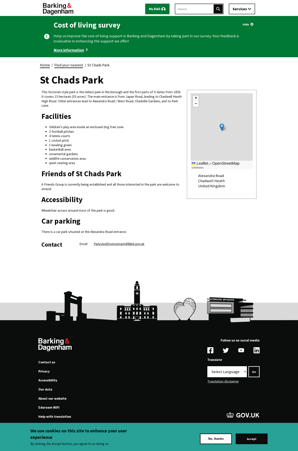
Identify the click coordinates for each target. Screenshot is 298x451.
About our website (52, 398)
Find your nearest (68, 65)
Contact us (46, 362)
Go (254, 372)
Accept (251, 439)
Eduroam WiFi (48, 407)
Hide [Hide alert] (246, 24)
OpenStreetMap (225, 163)
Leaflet (200, 163)
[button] (222, 127)
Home (45, 65)
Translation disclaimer (223, 381)
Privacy (44, 371)
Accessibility (47, 380)
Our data (45, 389)
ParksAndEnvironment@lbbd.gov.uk (119, 244)
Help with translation (54, 416)
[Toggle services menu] (242, 9)
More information (69, 50)
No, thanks (216, 438)
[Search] (218, 8)
